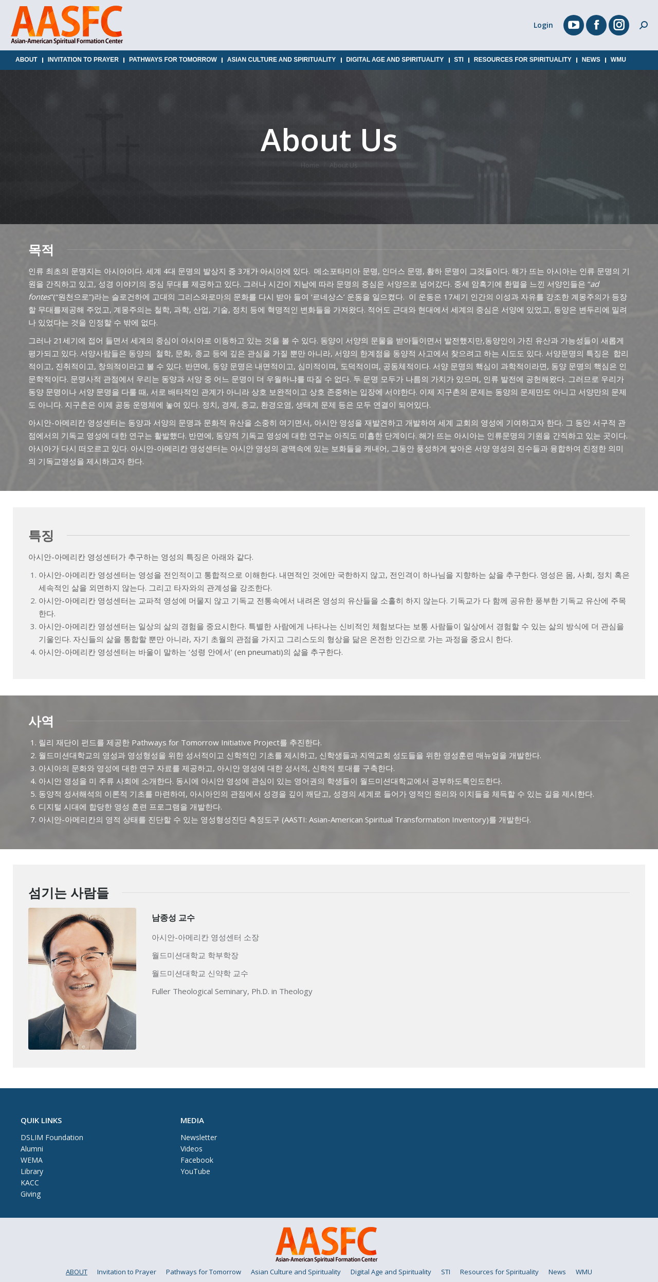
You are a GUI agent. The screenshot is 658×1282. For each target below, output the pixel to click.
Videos (191, 1148)
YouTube (195, 1171)
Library (32, 1171)
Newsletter (198, 1137)
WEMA (32, 1160)
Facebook (196, 1160)
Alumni (32, 1148)
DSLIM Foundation (52, 1137)
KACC (30, 1182)
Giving (31, 1194)
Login (543, 25)
